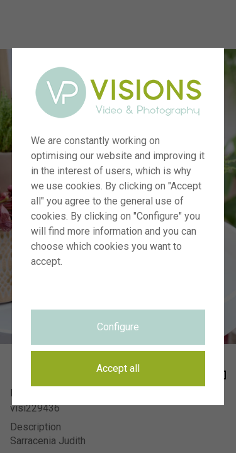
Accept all (118, 368)
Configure (118, 327)
